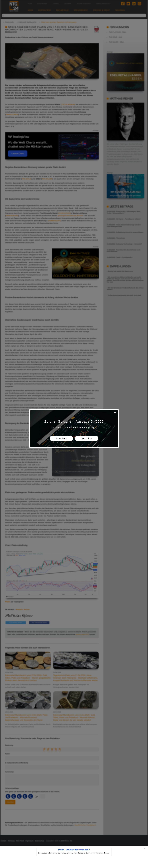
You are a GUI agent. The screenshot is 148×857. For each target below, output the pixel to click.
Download (61, 438)
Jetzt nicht (87, 438)
